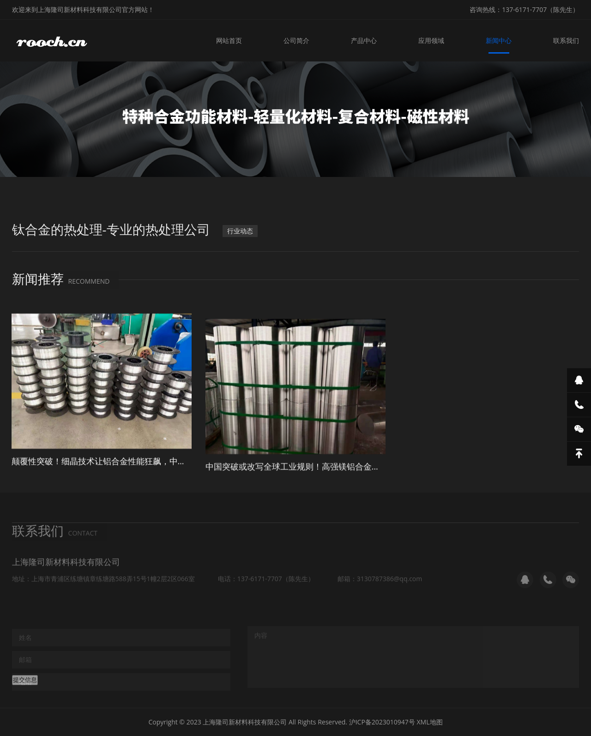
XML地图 (430, 722)
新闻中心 (499, 40)
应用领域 (431, 40)
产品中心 (364, 40)
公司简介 (296, 40)
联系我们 (566, 40)
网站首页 (229, 40)
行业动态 (240, 234)
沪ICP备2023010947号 (382, 722)
